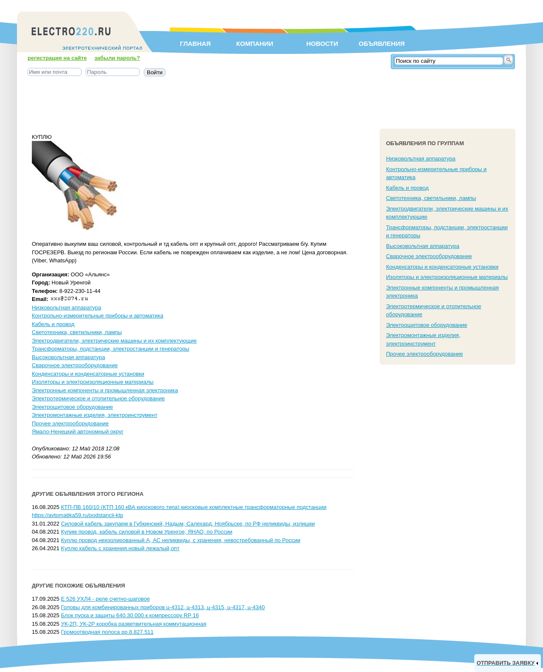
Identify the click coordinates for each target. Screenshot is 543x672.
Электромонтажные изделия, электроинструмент (94, 415)
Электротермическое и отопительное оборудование (98, 398)
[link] (507, 663)
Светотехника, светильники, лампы (77, 332)
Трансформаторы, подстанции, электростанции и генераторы (110, 349)
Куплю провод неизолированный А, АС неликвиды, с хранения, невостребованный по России (180, 540)
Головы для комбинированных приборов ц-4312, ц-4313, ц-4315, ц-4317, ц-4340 (163, 607)
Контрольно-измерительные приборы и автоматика (97, 315)
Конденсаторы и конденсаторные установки (88, 374)
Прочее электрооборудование (70, 423)
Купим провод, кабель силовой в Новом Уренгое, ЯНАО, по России (146, 532)
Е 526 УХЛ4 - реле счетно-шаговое (105, 599)
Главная (195, 43)
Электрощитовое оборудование (72, 407)
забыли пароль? (117, 58)
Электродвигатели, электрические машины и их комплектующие (114, 340)
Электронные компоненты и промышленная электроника (105, 390)
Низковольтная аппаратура (66, 307)
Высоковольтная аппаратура (68, 357)
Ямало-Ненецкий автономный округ (77, 431)
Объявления (382, 43)
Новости (322, 43)
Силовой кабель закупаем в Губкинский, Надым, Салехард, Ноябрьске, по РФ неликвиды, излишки (188, 523)
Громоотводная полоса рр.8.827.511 (107, 632)
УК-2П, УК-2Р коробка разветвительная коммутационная (134, 624)
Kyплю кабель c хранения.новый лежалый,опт (120, 548)
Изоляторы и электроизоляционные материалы (93, 382)
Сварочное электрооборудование (75, 365)
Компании (254, 43)
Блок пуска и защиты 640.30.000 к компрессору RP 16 (130, 615)
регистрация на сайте (57, 58)
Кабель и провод (53, 324)
